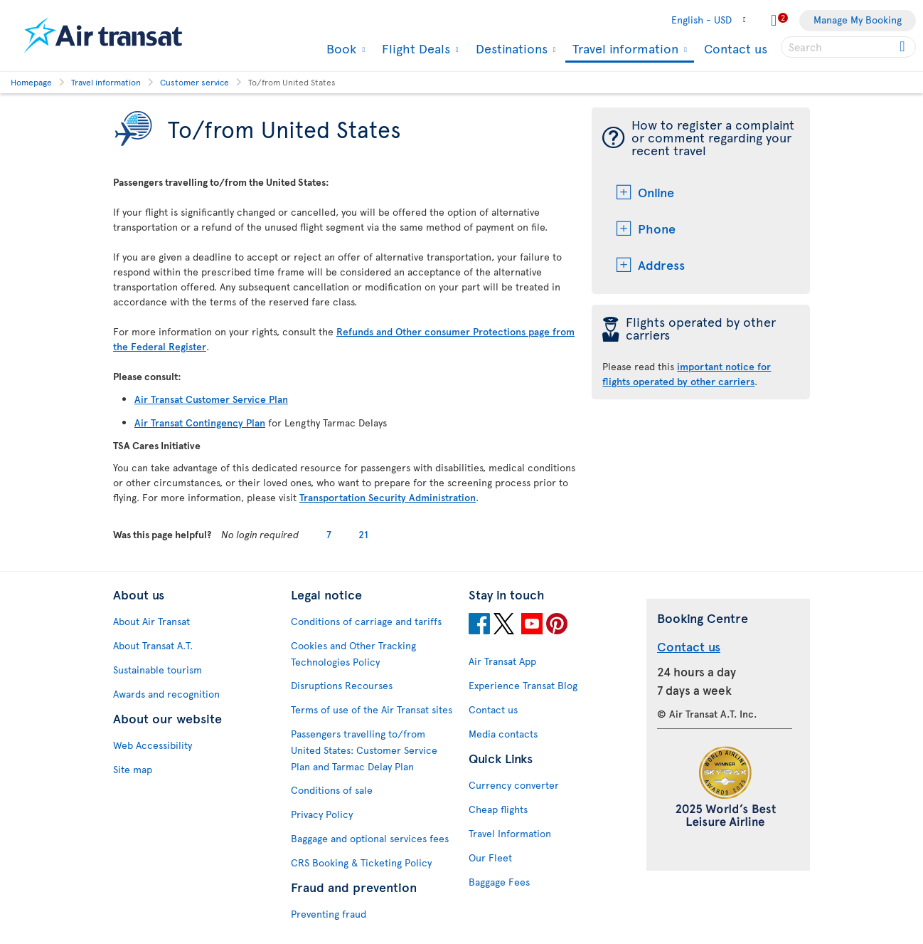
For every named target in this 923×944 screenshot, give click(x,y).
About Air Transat (151, 621)
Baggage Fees (499, 881)
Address (661, 264)
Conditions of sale (332, 790)
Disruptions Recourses (342, 685)
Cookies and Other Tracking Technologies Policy (353, 653)
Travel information (623, 49)
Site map (132, 769)
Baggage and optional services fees (370, 838)
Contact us (735, 48)
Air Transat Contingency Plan (199, 422)
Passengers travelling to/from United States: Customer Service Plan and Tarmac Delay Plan (364, 750)
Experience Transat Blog (523, 685)
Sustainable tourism (157, 669)
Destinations (510, 48)
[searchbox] (848, 47)
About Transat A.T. (153, 645)
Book (339, 48)
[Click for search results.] (903, 47)
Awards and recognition (166, 694)
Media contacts (503, 733)
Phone (657, 228)
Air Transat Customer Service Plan (211, 399)
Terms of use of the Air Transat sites (371, 709)
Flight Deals (414, 48)
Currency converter (514, 785)
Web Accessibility (152, 745)
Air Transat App (502, 661)
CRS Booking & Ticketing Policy (361, 862)
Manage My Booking (857, 19)
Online (656, 192)
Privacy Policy (322, 814)
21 (363, 534)
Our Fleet (490, 857)
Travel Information (510, 833)
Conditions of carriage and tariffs (366, 621)
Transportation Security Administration (387, 497)
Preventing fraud (328, 914)
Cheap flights (498, 809)
